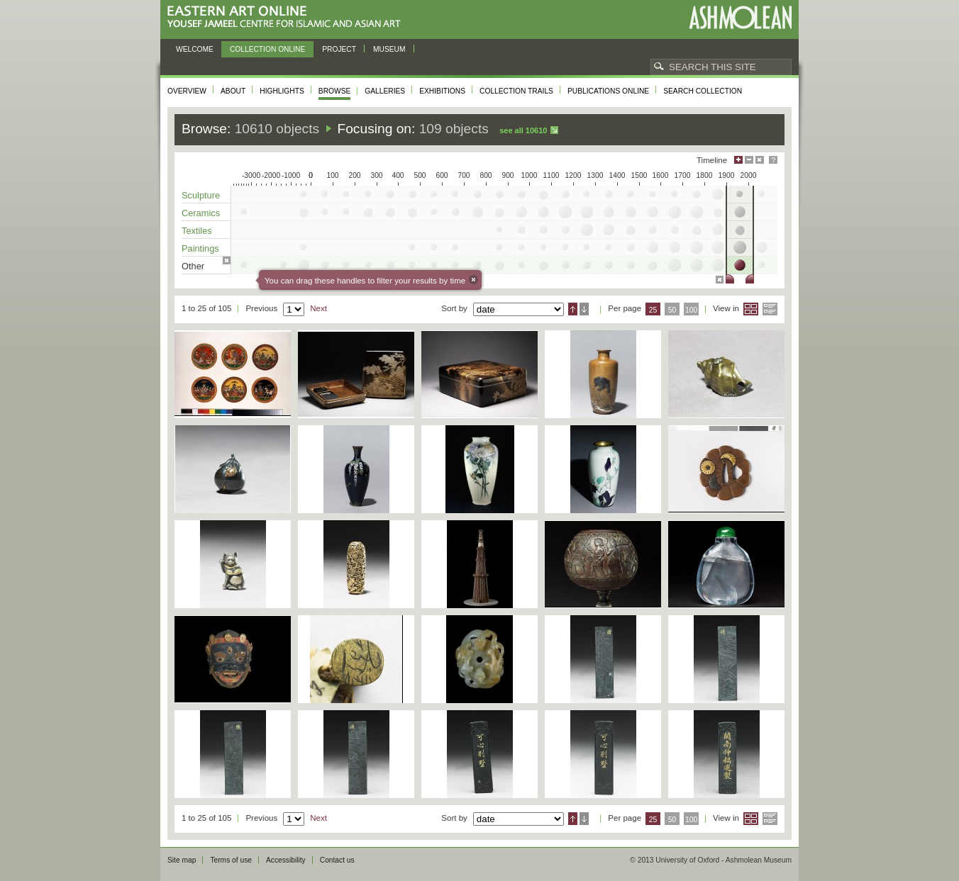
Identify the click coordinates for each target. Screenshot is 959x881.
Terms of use (231, 860)
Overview (186, 91)
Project (339, 49)
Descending (584, 309)
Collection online (267, 49)
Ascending (572, 309)
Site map (181, 860)
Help (773, 160)
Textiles (197, 230)
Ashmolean (740, 17)
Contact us (337, 860)
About (233, 91)
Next (318, 308)
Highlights (282, 91)
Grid (750, 309)
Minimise (749, 160)
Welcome (195, 49)
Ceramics (201, 213)
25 (653, 310)
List (770, 309)
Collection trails (516, 91)
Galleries (385, 91)
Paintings (200, 248)
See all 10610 (523, 130)
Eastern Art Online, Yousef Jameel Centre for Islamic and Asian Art (287, 17)
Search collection (702, 91)
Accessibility (286, 860)
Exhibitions (442, 91)
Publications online (608, 91)
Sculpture (201, 195)
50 (672, 310)
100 (691, 310)
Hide (759, 160)
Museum (389, 49)
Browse (334, 91)
